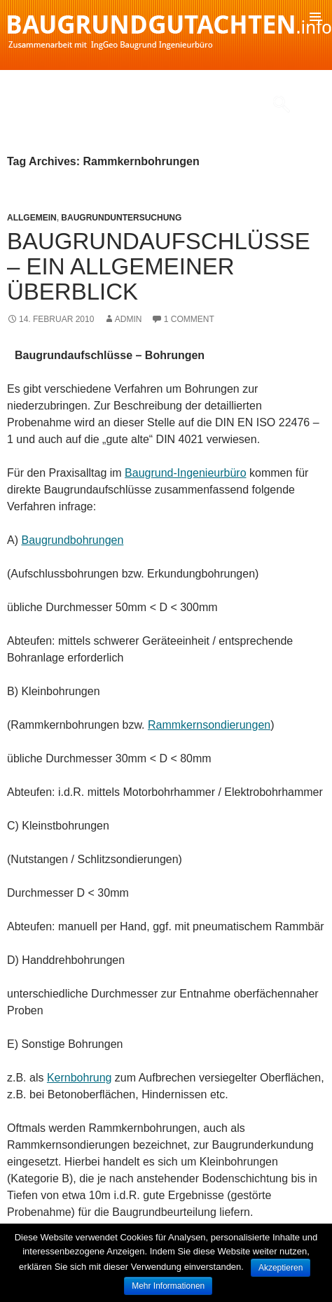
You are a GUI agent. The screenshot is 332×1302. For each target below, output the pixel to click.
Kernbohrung (79, 1078)
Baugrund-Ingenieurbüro (185, 473)
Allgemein (32, 218)
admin (128, 319)
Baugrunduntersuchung (121, 218)
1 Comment (189, 319)
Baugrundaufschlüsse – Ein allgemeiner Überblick (158, 266)
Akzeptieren (280, 1268)
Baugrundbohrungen (72, 540)
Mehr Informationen (168, 1286)
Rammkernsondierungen (209, 725)
